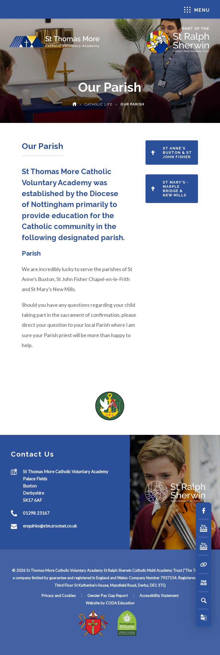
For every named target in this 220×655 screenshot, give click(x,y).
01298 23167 (36, 512)
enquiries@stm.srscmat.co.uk (50, 525)
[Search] (204, 600)
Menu (197, 10)
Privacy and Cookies (59, 595)
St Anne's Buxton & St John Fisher (171, 152)
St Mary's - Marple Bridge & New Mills (169, 188)
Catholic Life (98, 104)
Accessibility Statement (159, 595)
